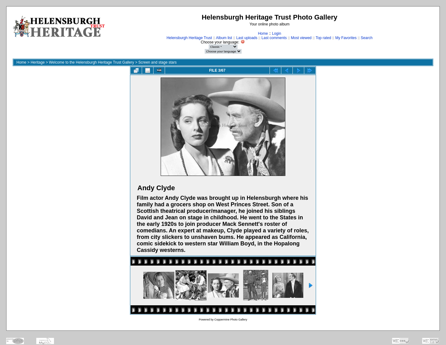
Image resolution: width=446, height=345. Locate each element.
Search (366, 38)
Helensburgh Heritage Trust (189, 38)
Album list (224, 38)
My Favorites (346, 38)
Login (276, 33)
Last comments (274, 38)
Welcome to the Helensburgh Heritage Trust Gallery (91, 62)
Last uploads (246, 38)
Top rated (323, 38)
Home (263, 33)
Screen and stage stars (157, 62)
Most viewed (301, 38)
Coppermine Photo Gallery (230, 319)
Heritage (38, 62)
